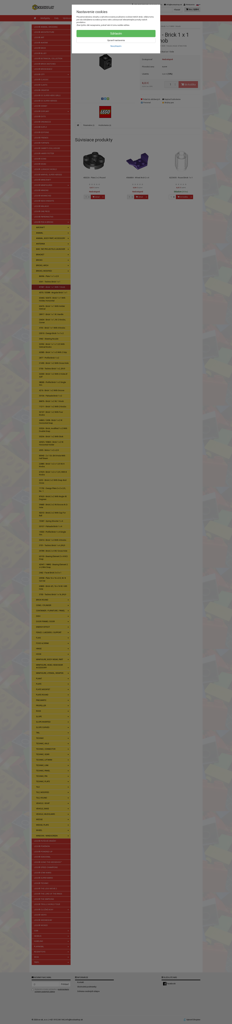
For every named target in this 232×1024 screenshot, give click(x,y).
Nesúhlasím (116, 46)
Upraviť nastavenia (116, 40)
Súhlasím (116, 33)
